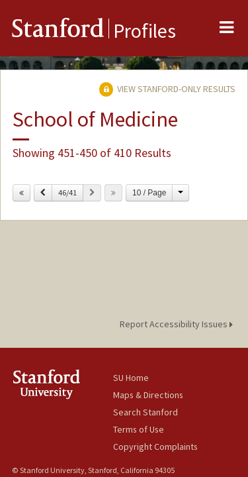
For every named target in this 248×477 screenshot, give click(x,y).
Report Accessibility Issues (178, 324)
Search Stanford (145, 412)
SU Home (131, 378)
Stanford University (62, 384)
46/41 (67, 192)
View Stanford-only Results (167, 89)
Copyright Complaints (155, 446)
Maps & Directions (148, 395)
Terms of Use (138, 429)
